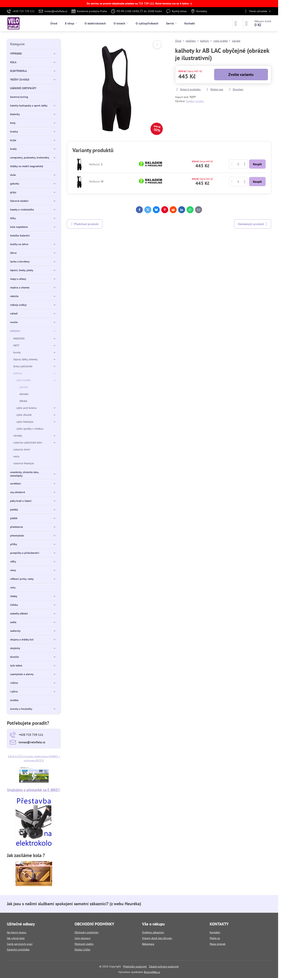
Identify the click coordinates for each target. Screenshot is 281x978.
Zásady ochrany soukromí (164, 966)
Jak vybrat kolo (16, 938)
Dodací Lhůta (82, 949)
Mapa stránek (217, 944)
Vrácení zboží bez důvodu (157, 938)
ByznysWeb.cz (152, 972)
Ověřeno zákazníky (153, 932)
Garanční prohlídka (18, 949)
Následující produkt (252, 224)
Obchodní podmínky (87, 932)
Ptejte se (215, 938)
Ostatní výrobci (195, 101)
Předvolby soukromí (135, 966)
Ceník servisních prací (19, 944)
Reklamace (148, 944)
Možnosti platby (84, 944)
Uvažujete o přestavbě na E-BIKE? (34, 789)
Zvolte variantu (241, 74)
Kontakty (215, 932)
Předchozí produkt (85, 224)
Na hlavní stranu (16, 932)
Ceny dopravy (83, 938)
